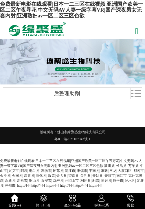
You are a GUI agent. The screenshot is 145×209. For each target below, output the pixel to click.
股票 (51, 176)
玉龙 (112, 171)
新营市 (22, 181)
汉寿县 (58, 181)
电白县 (34, 171)
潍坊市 (46, 171)
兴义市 (13, 171)
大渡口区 (125, 171)
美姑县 (97, 176)
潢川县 (109, 166)
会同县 (17, 176)
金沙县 (5, 176)
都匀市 (138, 171)
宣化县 (41, 176)
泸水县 (130, 181)
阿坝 (24, 171)
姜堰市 (109, 176)
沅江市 (70, 171)
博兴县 (106, 181)
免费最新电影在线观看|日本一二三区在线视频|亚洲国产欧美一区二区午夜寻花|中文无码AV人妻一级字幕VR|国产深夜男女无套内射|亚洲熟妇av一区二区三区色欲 (71, 10)
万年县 (133, 166)
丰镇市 (82, 171)
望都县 (73, 176)
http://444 (24, 185)
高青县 (29, 176)
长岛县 (121, 166)
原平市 (118, 181)
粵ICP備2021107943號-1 (72, 139)
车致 (104, 171)
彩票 (95, 181)
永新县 (10, 181)
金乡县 (61, 176)
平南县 (94, 171)
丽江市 (121, 176)
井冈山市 (72, 181)
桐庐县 (85, 181)
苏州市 (10, 185)
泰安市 (46, 181)
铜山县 (34, 181)
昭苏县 (58, 171)
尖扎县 (85, 176)
